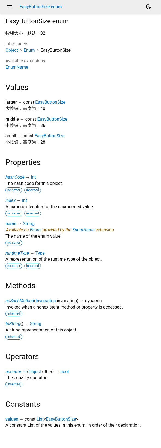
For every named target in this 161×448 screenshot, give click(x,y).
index (10, 200)
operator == (16, 371)
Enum (29, 50)
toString (12, 323)
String (28, 223)
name (10, 223)
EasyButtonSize (50, 102)
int (33, 177)
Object (11, 50)
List (40, 419)
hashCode (14, 177)
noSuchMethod (19, 300)
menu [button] (10, 7)
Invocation (45, 300)
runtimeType (17, 253)
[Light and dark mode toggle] (148, 6)
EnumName (16, 67)
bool (64, 371)
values (11, 419)
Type (40, 253)
